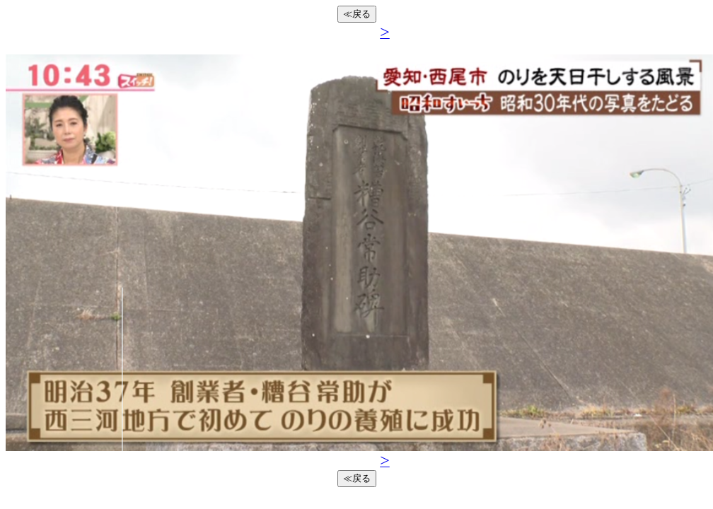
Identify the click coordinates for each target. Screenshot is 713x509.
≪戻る (357, 13)
